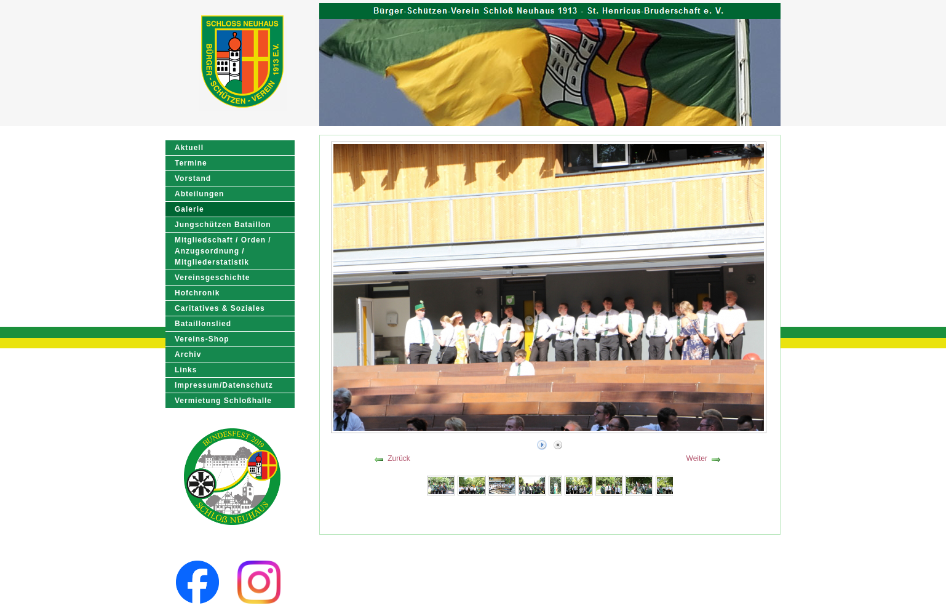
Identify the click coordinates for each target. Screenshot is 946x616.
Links (186, 370)
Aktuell (189, 147)
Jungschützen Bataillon (223, 224)
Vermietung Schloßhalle (223, 400)
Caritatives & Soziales (220, 308)
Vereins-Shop (202, 339)
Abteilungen (199, 194)
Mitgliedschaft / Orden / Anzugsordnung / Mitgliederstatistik (223, 251)
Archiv (188, 354)
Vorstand (193, 178)
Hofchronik (197, 293)
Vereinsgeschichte (212, 277)
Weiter (696, 458)
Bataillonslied (203, 323)
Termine (191, 163)
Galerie (189, 209)
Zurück (399, 458)
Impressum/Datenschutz (224, 385)
